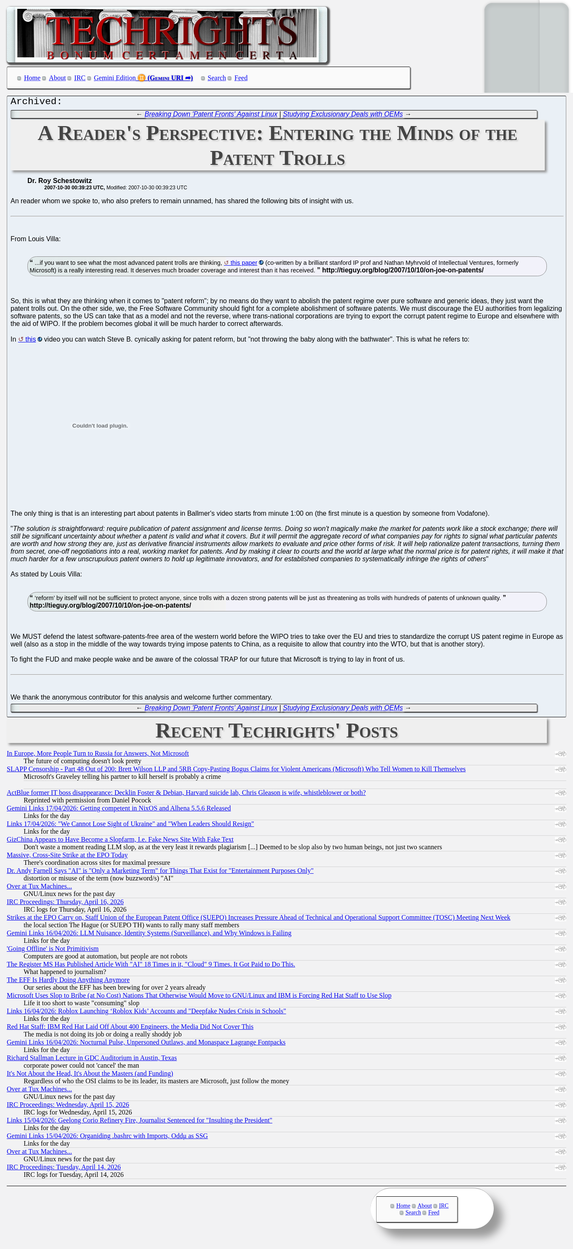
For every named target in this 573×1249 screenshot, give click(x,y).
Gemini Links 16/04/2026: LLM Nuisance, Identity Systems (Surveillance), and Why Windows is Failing (149, 935)
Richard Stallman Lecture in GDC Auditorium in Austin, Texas (92, 1059)
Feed (240, 77)
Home (32, 77)
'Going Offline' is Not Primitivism (53, 950)
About (57, 77)
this (30, 341)
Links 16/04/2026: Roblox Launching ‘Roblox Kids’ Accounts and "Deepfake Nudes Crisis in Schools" (146, 1013)
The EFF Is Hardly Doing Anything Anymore (68, 981)
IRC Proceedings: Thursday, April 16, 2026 (65, 903)
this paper (244, 264)
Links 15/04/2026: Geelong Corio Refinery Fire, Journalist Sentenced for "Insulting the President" (139, 1122)
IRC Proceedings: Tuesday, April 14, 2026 (64, 1169)
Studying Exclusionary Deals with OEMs (343, 116)
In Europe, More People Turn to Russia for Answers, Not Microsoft (98, 755)
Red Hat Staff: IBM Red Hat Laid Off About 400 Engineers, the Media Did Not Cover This (130, 1028)
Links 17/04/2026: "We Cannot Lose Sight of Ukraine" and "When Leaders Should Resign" (130, 825)
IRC (80, 77)
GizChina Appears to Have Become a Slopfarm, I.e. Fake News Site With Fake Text (120, 841)
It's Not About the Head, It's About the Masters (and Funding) (90, 1075)
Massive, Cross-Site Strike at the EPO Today (67, 857)
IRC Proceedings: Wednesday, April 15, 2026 (68, 1106)
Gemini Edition (115, 77)
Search (217, 77)
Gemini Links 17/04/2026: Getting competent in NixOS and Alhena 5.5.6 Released (119, 810)
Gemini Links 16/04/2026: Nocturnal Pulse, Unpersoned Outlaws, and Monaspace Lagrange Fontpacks (146, 1044)
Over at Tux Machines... (39, 888)
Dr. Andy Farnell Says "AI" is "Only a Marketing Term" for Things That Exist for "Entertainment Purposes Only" (160, 872)
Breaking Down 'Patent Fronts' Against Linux (211, 116)
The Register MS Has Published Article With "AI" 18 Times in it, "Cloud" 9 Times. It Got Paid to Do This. (151, 966)
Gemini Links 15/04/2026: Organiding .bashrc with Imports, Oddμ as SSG (107, 1137)
